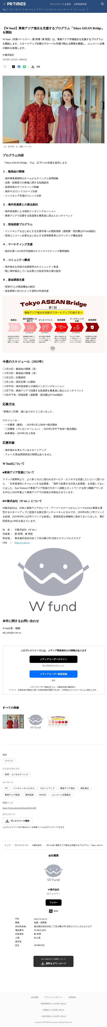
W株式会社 (37, 845)
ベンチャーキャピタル (23, 788)
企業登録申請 (80, 4)
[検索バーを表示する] (102, 4)
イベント (9, 761)
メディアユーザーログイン (53, 659)
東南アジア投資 (12, 795)
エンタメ (50, 9)
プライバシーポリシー (53, 997)
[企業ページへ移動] (53, 873)
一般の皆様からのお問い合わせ (53, 1016)
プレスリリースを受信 (60, 4)
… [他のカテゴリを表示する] (89, 8)
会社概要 (34, 997)
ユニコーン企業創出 (61, 795)
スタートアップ (47, 788)
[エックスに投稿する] (13, 66)
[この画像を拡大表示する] (13, 721)
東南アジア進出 (67, 788)
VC (6, 788)
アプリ (39, 9)
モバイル (29, 9)
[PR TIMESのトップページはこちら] (16, 4)
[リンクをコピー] (38, 66)
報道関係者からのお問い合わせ (53, 1003)
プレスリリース (21, 845)
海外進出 (84, 788)
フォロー (53, 902)
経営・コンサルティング (16, 774)
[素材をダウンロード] (32, 66)
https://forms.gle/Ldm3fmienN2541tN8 (19, 808)
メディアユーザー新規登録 (53, 674)
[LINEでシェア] (24, 66)
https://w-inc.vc (22, 542)
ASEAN (42, 795)
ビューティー (63, 9)
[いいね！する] (5, 66)
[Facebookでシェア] (19, 66)
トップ (7, 845)
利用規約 (72, 997)
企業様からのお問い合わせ (53, 1010)
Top (4, 9)
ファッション (79, 9)
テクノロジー (15, 9)
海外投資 (29, 795)
